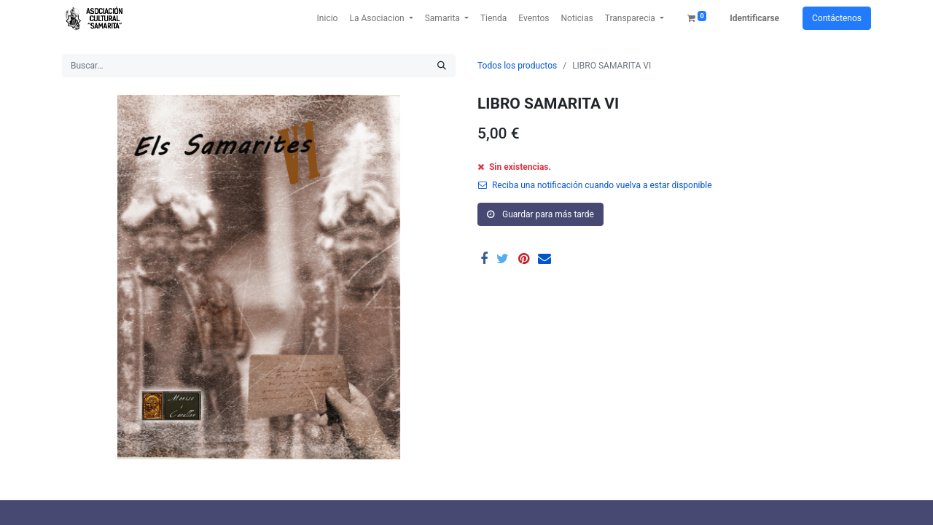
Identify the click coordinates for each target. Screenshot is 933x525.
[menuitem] (327, 18)
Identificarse (754, 18)
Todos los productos (517, 66)
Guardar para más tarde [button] (540, 214)
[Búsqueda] (442, 65)
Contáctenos (837, 18)
